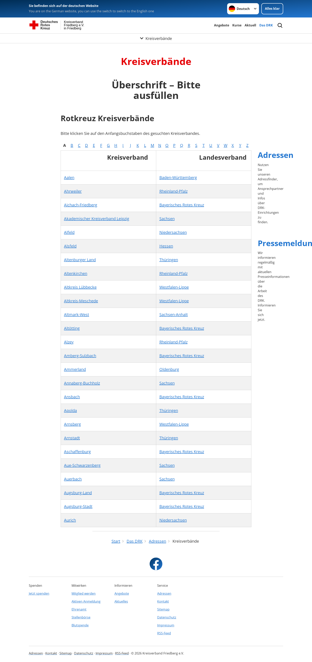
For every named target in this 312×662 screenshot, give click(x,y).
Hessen (166, 246)
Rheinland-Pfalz (173, 191)
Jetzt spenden (39, 593)
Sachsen (167, 218)
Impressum (165, 625)
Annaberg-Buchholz (82, 383)
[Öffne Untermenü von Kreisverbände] (156, 38)
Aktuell (250, 25)
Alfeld (69, 232)
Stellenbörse (81, 617)
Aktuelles (121, 601)
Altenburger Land (80, 259)
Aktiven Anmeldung (86, 601)
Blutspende (80, 625)
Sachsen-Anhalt (173, 314)
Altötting (72, 328)
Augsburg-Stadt (78, 506)
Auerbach (73, 479)
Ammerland (75, 369)
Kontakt (163, 601)
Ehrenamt (79, 609)
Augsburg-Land (78, 492)
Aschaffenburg (77, 451)
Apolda (70, 410)
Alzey (69, 342)
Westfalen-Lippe (174, 287)
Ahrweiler (73, 191)
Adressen (276, 155)
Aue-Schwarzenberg (82, 465)
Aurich (70, 520)
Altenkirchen (75, 273)
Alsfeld (70, 246)
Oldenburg (169, 369)
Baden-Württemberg (178, 177)
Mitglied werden (84, 593)
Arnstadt (72, 438)
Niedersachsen (173, 232)
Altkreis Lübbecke (80, 287)
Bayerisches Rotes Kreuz (181, 205)
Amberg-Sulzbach (80, 355)
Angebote (221, 25)
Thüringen (168, 259)
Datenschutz (166, 617)
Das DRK (266, 25)
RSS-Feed (164, 633)
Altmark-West (76, 314)
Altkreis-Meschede (81, 300)
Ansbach (72, 396)
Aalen (69, 177)
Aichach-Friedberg (80, 205)
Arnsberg (72, 424)
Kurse (236, 25)
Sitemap (163, 609)
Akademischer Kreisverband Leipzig (96, 218)
